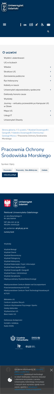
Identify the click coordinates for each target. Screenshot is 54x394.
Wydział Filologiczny (12, 258)
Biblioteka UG (9, 299)
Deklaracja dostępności (13, 320)
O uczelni (9, 52)
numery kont (9, 232)
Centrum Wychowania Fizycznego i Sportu (20, 305)
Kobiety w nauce (11, 85)
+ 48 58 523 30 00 (21, 228)
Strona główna (8, 130)
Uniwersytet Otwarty (13, 120)
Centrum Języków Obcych (14, 302)
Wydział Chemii (10, 252)
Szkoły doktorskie (11, 308)
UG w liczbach (10, 62)
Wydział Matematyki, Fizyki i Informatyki (19, 264)
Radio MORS (9, 326)
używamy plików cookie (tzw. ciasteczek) (28, 371)
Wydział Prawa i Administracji (15, 273)
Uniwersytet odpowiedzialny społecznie (22, 90)
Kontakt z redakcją (11, 323)
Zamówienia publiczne (14, 76)
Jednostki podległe (10, 175)
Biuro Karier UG (10, 314)
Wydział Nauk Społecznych (14, 267)
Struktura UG (10, 71)
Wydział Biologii (10, 249)
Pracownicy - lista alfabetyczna (26, 170)
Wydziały (8, 99)
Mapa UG (8, 111)
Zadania (44, 170)
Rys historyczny (11, 81)
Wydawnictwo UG (11, 311)
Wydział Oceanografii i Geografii (16, 270)
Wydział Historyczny (12, 261)
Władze (7, 67)
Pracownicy (8, 170)
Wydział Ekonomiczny (12, 255)
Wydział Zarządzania (12, 276)
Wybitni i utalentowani (14, 58)
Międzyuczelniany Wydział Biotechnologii (20, 279)
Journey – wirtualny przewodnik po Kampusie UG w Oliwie (26, 105)
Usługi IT (8, 115)
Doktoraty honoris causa (15, 94)
